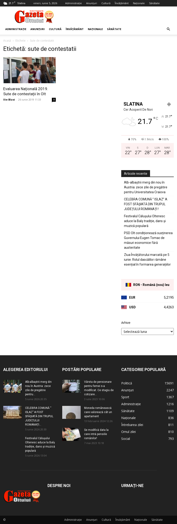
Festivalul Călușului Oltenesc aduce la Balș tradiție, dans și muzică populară (145, 221)
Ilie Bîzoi (9, 99)
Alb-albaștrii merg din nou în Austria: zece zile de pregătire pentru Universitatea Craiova (145, 187)
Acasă (7, 41)
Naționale (139, 3)
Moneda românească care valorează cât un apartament (98, 412)
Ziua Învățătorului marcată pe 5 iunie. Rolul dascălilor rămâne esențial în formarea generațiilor (147, 259)
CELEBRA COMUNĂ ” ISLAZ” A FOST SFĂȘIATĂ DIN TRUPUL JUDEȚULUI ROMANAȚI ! (145, 204)
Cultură (105, 3)
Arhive (125, 322)
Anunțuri (91, 3)
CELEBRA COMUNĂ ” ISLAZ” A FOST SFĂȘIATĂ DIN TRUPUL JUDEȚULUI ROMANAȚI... (39, 416)
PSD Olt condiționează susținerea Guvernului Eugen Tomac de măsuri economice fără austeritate (148, 240)
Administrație (73, 3)
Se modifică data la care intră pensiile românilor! (96, 434)
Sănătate (154, 3)
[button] (168, 29)
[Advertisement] (120, 17)
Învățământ (122, 3)
